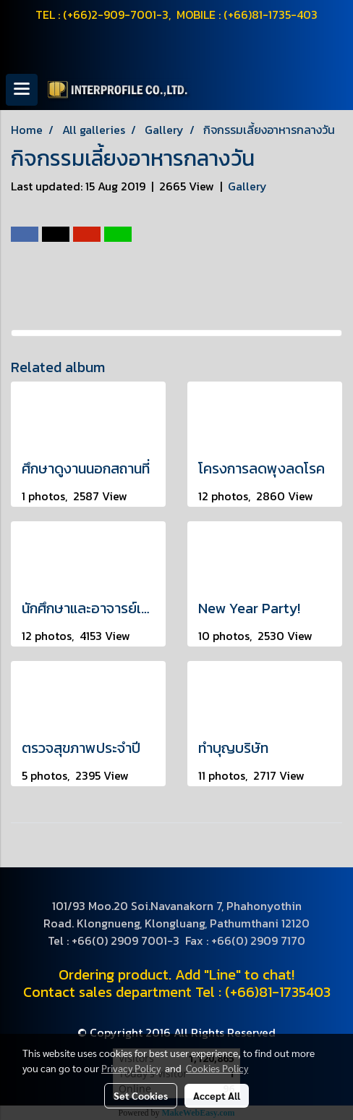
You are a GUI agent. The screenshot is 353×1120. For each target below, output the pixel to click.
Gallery (247, 186)
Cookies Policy (217, 1067)
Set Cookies (141, 1095)
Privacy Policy (131, 1067)
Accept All (216, 1095)
